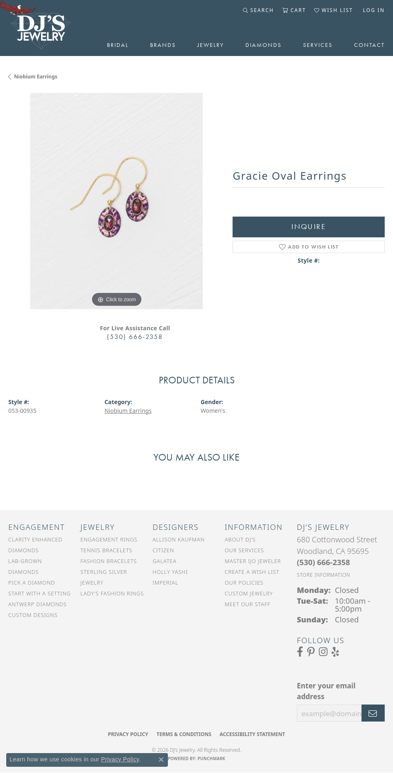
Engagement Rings (108, 539)
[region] (116, 201)
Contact (369, 45)
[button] (258, 10)
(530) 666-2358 (135, 336)
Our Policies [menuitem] (244, 582)
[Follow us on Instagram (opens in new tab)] (323, 652)
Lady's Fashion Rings (112, 593)
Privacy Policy (128, 734)
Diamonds (263, 45)
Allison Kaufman (179, 539)
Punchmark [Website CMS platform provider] (212, 758)
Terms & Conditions (183, 734)
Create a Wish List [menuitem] (252, 571)
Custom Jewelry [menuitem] (249, 593)
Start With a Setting (39, 593)
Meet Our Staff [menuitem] (247, 604)
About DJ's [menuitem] (240, 539)
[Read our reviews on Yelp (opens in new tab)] (335, 652)
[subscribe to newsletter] (373, 713)
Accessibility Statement (252, 734)
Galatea (165, 561)
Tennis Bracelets (106, 550)
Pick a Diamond (31, 582)
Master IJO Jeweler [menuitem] (253, 561)
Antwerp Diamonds (37, 604)
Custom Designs (33, 615)
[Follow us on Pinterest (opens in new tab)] (311, 652)
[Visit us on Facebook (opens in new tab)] (300, 652)
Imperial (165, 582)
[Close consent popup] (161, 759)
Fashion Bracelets (108, 561)
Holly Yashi (170, 571)
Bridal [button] (118, 45)
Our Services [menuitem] (244, 550)
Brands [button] (163, 45)
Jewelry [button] (210, 45)
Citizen (163, 550)
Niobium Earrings (35, 76)
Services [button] (317, 45)
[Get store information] (323, 574)
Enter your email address (326, 691)
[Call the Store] (323, 562)
